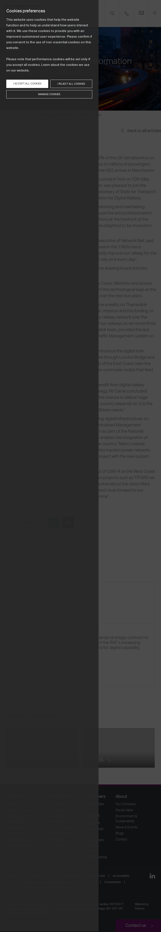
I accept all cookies (27, 83)
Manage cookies (49, 94)
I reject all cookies (71, 84)
